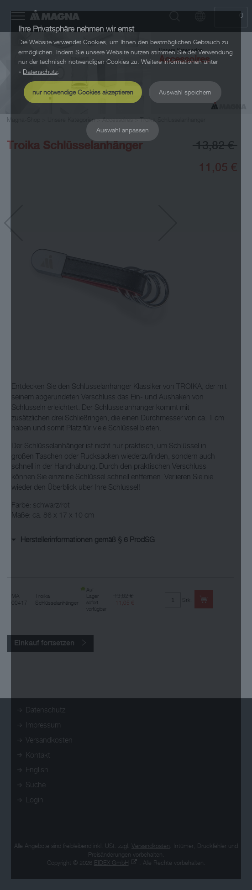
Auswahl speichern (185, 92)
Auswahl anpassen (122, 130)
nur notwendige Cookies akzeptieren (82, 92)
